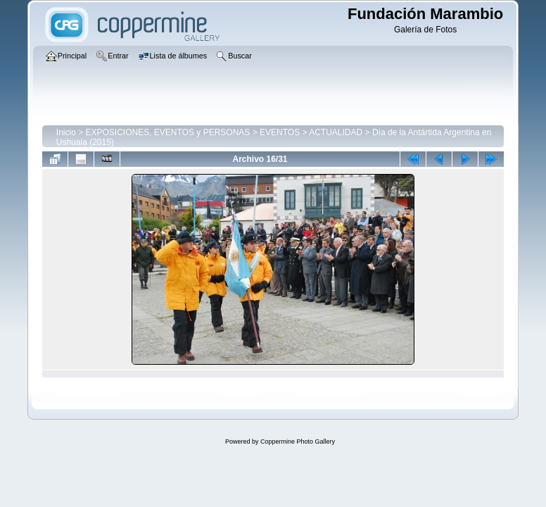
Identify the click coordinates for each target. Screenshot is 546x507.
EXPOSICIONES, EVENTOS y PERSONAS (168, 132)
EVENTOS (280, 132)
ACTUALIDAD (335, 132)
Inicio (66, 132)
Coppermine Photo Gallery (297, 441)
